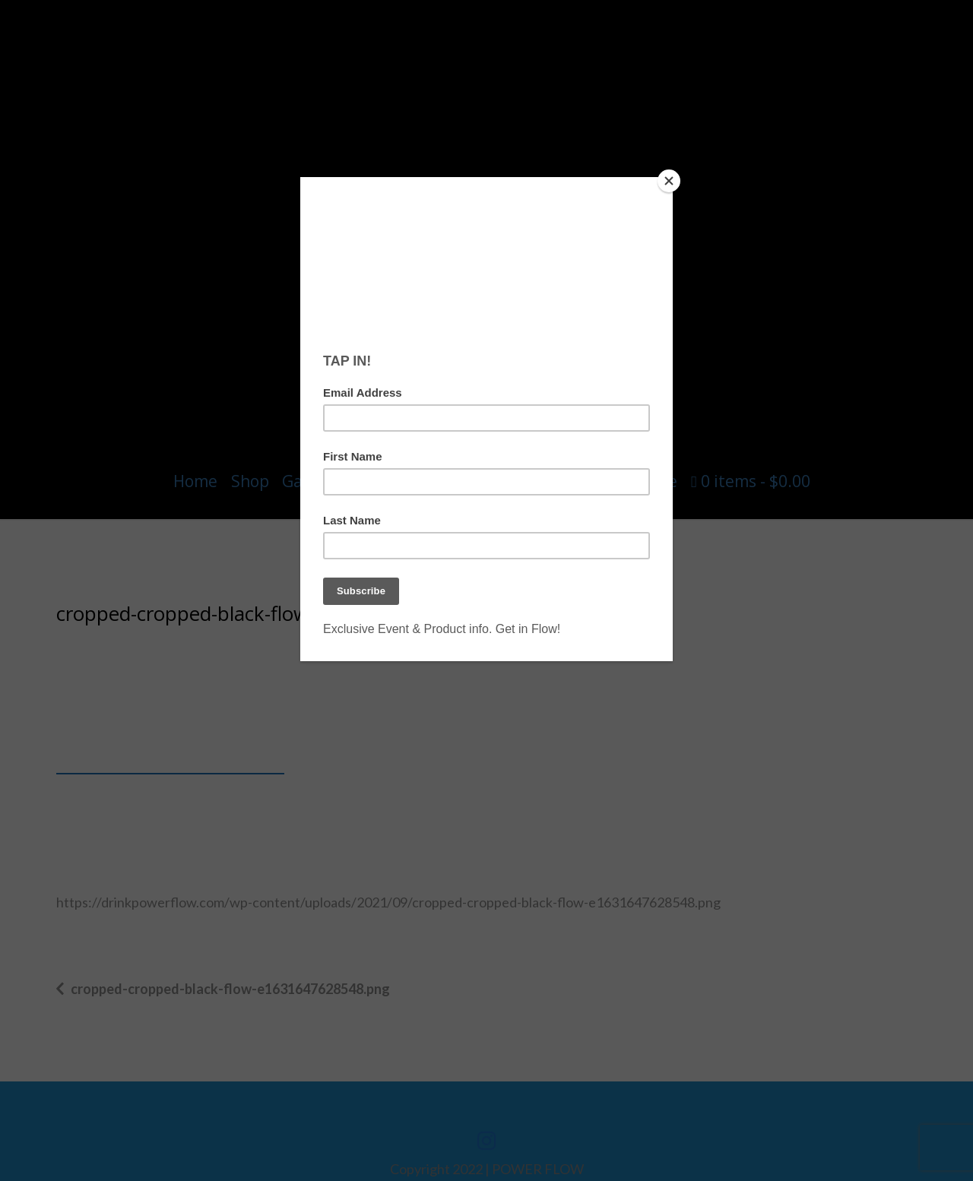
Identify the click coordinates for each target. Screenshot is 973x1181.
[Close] (669, 180)
